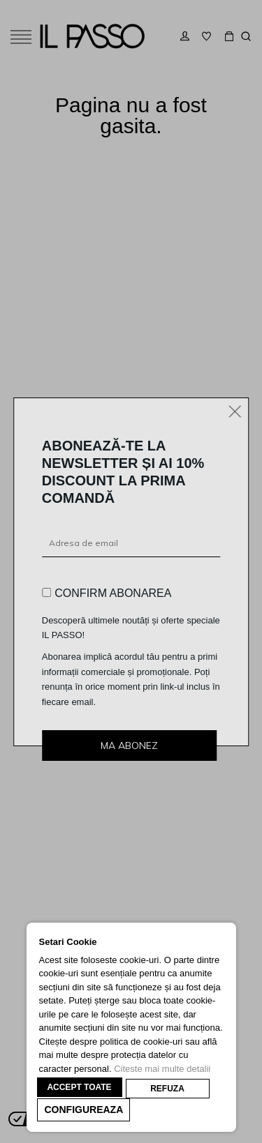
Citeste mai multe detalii (162, 1068)
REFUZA (167, 1088)
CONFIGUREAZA (84, 1109)
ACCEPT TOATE (79, 1087)
